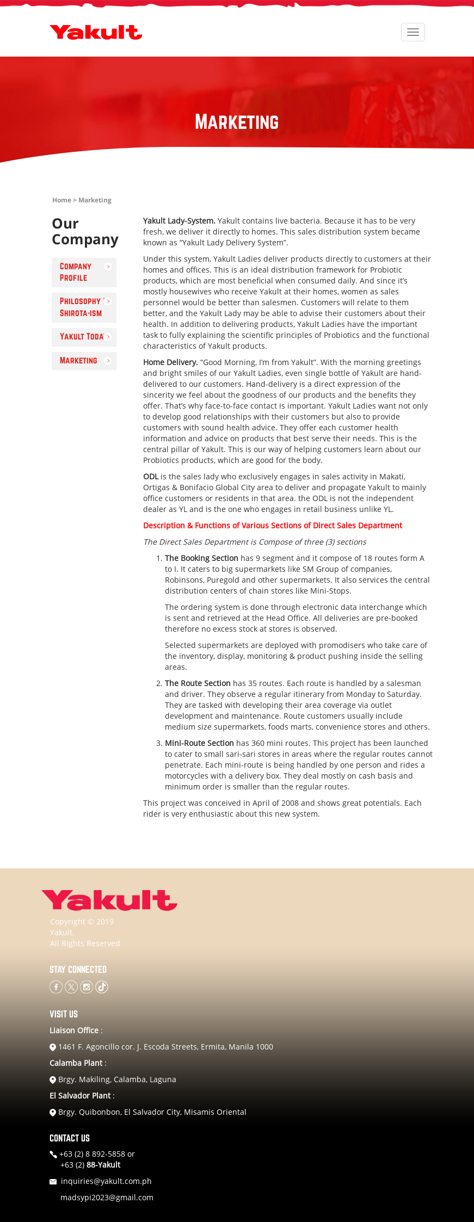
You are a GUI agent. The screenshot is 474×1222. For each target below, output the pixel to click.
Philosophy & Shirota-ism (83, 307)
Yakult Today (83, 336)
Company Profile (75, 272)
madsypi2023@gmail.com (106, 1197)
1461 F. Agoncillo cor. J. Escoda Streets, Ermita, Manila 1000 (161, 1046)
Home (61, 200)
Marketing (78, 360)
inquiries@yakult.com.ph (106, 1181)
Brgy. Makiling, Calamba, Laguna (113, 1079)
